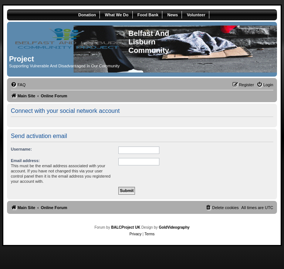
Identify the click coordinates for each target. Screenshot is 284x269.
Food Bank (148, 15)
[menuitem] (18, 84)
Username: (21, 149)
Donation (87, 15)
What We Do (117, 15)
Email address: (25, 160)
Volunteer (196, 15)
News (172, 15)
